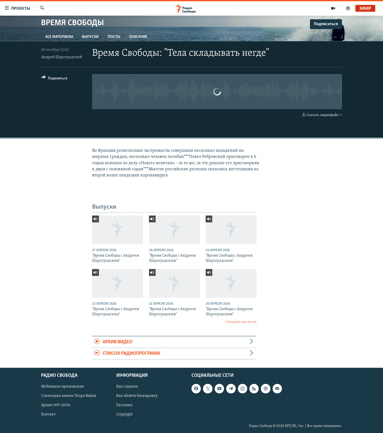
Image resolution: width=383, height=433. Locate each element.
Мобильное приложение (62, 387)
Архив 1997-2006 (55, 405)
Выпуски (90, 37)
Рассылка (124, 405)
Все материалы (59, 37)
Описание (138, 37)
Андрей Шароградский (61, 57)
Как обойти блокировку (137, 396)
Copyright (124, 415)
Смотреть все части (240, 322)
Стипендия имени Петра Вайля (68, 396)
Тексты (113, 37)
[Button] (54, 79)
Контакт (48, 415)
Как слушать (127, 387)
